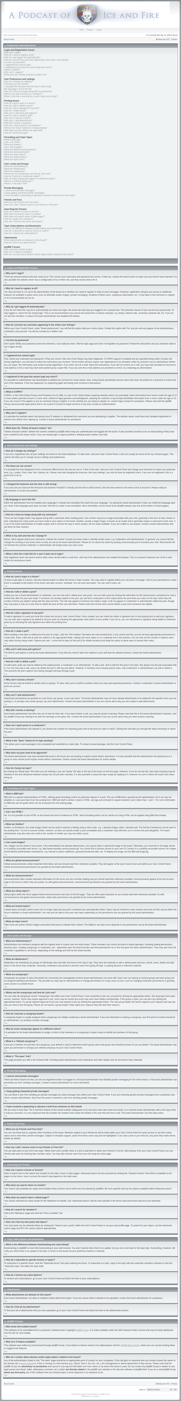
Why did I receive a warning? (17, 123)
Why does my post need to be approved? (23, 130)
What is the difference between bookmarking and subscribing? (33, 228)
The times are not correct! (16, 84)
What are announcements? (17, 152)
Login (99, 30)
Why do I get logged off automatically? (22, 57)
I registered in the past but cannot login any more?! (28, 67)
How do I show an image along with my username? (28, 91)
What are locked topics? (15, 157)
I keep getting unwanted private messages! (24, 193)
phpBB (82, 1394)
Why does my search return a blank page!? (24, 216)
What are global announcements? (20, 149)
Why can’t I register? (14, 72)
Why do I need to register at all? (19, 55)
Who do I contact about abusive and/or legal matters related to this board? (39, 254)
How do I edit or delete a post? (18, 105)
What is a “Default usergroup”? (18, 181)
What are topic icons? (14, 159)
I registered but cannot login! (17, 65)
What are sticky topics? (15, 154)
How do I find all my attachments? (20, 242)
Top (5, 283)
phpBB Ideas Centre (129, 1345)
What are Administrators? (16, 166)
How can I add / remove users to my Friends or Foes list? (31, 204)
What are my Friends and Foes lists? (21, 202)
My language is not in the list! (18, 89)
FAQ (81, 30)
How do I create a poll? (15, 110)
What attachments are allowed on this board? (25, 240)
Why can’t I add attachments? (18, 120)
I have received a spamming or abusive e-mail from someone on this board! (39, 195)
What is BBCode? (12, 139)
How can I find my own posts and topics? (23, 221)
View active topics (30, 35)
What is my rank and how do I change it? (23, 94)
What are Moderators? (14, 169)
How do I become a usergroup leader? (22, 176)
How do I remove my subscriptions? (21, 233)
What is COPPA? (12, 70)
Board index (9, 39)
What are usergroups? (14, 171)
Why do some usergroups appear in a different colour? (29, 178)
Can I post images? (13, 147)
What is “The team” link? (15, 183)
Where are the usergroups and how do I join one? (27, 173)
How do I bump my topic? (16, 133)
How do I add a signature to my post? (21, 108)
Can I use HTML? (12, 142)
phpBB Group (82, 1330)
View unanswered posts (12, 35)
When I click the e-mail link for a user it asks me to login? (31, 96)
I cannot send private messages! (19, 190)
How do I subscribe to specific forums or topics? (26, 231)
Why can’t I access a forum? (17, 118)
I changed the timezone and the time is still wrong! (27, 86)
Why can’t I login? (12, 52)
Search (90, 30)
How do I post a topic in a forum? (19, 103)
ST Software (94, 1396)
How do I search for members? (18, 219)
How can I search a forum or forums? (21, 211)
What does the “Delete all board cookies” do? (25, 74)
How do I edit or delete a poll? (18, 115)
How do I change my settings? (18, 81)
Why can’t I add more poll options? (20, 113)
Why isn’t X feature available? (18, 252)
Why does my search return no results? (22, 214)
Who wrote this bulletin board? (18, 249)
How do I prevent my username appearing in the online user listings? (36, 60)
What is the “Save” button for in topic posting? (25, 128)
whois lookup (27, 1363)
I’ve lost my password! (14, 62)
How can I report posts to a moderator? (22, 125)
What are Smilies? (12, 144)
